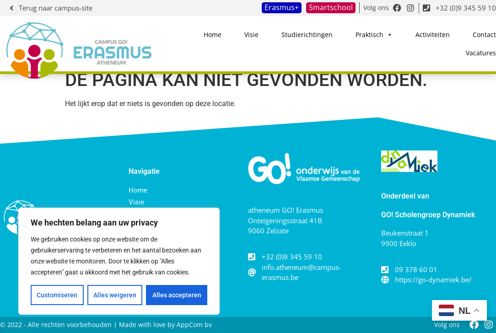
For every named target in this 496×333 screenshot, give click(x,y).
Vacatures (481, 52)
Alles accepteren (176, 295)
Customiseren (57, 295)
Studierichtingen (307, 34)
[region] (119, 261)
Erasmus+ (281, 7)
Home (212, 34)
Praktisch (374, 35)
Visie (251, 34)
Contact (484, 34)
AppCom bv (194, 324)
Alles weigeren (114, 295)
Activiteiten (432, 34)
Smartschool (331, 7)
